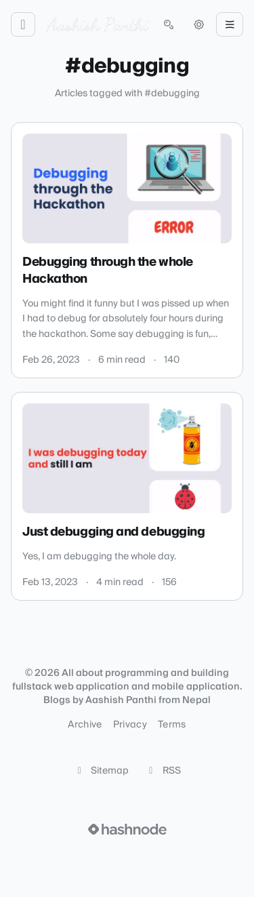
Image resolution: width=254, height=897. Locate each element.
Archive (85, 725)
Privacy (130, 725)
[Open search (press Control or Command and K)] (168, 24)
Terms (172, 725)
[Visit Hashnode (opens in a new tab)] (127, 829)
